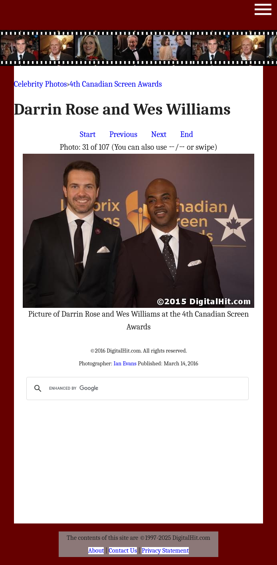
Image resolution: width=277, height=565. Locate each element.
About (96, 550)
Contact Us (123, 550)
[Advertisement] (158, 48)
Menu (263, 11)
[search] (136, 388)
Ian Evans (125, 363)
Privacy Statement (165, 550)
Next (158, 134)
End (186, 134)
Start (87, 134)
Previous (123, 134)
